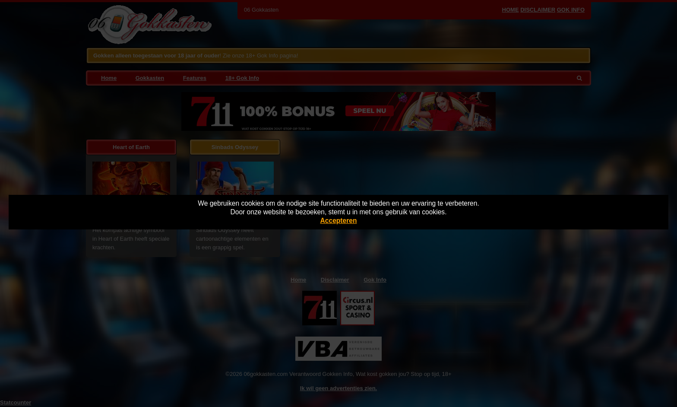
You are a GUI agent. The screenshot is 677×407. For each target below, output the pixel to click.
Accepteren (338, 220)
